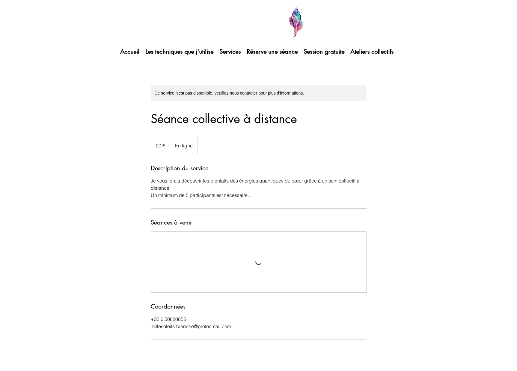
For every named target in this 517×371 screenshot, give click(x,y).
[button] (179, 52)
